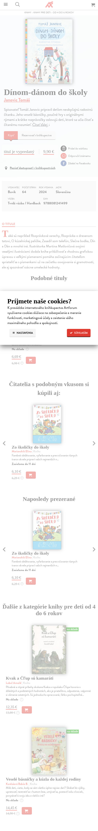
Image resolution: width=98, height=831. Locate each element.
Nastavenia (22, 333)
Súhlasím (79, 333)
